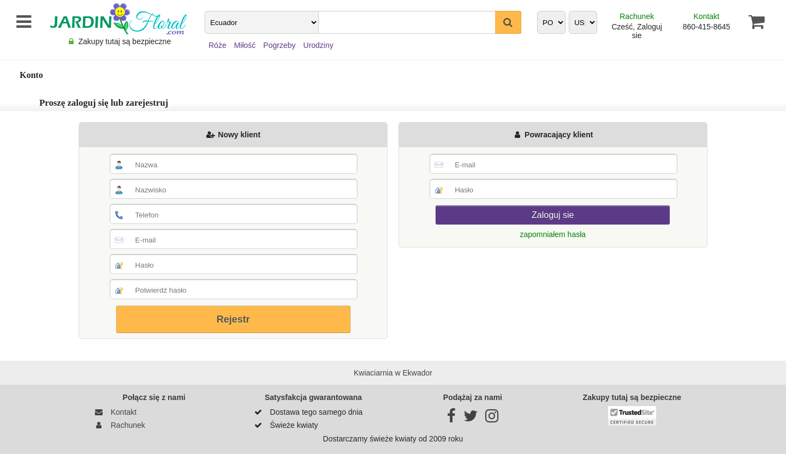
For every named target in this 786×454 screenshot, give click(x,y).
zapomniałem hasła (553, 234)
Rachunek (637, 16)
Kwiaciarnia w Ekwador (393, 372)
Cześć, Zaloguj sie (636, 31)
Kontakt (706, 16)
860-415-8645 (706, 26)
